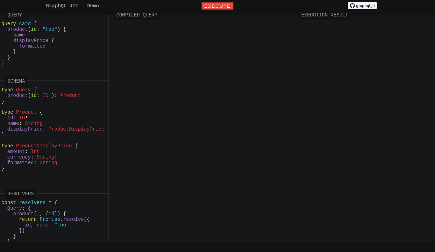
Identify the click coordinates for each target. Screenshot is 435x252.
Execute (217, 6)
